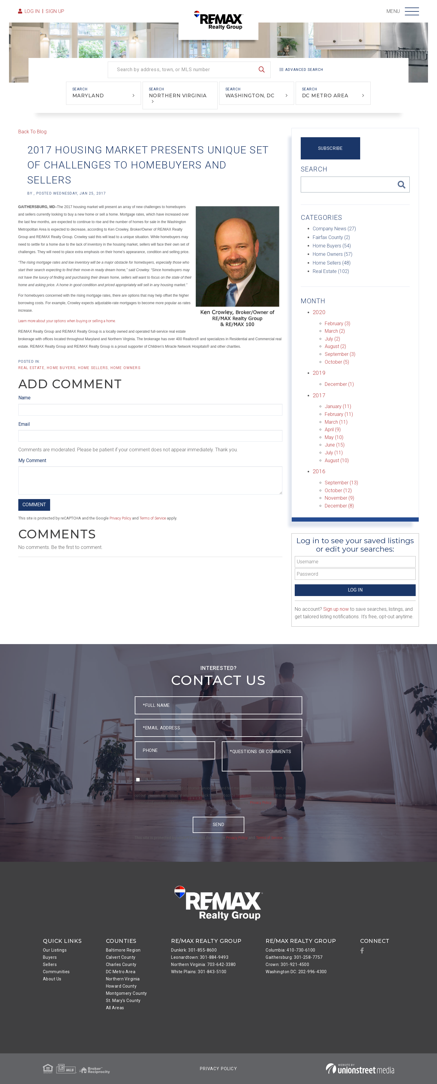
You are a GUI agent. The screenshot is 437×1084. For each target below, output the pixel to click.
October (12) (338, 490)
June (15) (335, 445)
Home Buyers (61, 368)
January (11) (338, 406)
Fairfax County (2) (331, 237)
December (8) (339, 506)
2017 (319, 395)
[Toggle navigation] (412, 11)
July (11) (334, 453)
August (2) (335, 346)
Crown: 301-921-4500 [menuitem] (287, 964)
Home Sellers (93, 368)
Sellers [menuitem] (50, 964)
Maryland (88, 95)
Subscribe (330, 148)
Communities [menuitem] (56, 971)
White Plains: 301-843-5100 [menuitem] (198, 971)
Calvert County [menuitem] (121, 957)
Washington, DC (250, 95)
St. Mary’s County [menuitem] (123, 1000)
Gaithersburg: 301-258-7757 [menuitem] (294, 957)
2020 (319, 312)
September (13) (341, 483)
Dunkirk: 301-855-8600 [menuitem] (194, 950)
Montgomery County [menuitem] (126, 993)
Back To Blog (32, 132)
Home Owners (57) (332, 254)
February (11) (339, 414)
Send (218, 824)
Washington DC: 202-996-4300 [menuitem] (296, 971)
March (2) (335, 331)
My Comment (32, 460)
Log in (32, 11)
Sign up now (336, 609)
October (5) (337, 362)
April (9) (333, 429)
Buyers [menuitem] (50, 957)
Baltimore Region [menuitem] (123, 950)
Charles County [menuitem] (121, 964)
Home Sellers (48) (332, 263)
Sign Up (55, 11)
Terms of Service (153, 518)
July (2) (332, 339)
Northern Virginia (178, 95)
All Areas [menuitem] (115, 1007)
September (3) (340, 354)
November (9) (339, 498)
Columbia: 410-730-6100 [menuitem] (290, 950)
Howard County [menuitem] (121, 986)
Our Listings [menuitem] (55, 950)
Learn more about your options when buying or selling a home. (67, 321)
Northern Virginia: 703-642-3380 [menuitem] (203, 964)
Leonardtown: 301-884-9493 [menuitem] (199, 957)
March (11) (336, 422)
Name (24, 398)
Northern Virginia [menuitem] (123, 979)
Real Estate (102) (331, 271)
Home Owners (125, 368)
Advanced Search (304, 70)
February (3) (337, 323)
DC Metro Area (325, 95)
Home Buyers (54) (332, 246)
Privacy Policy (120, 518)
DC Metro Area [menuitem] (121, 971)
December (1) (339, 384)
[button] (262, 69)
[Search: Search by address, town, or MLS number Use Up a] (189, 70)
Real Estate (31, 368)
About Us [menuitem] (52, 979)
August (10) (337, 460)
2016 (319, 471)
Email (24, 424)
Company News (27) (334, 229)
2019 (319, 373)
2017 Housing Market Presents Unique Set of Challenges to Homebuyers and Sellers (148, 165)
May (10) (334, 437)
